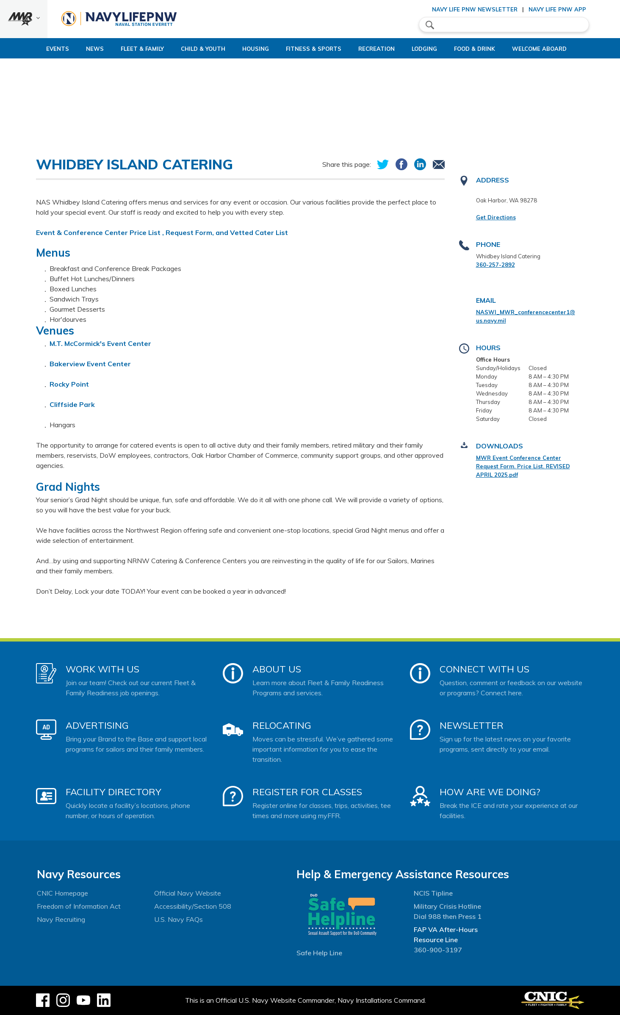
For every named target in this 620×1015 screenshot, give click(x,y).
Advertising (97, 725)
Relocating (281, 725)
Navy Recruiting (61, 919)
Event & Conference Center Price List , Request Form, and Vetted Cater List (162, 232)
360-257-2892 (495, 264)
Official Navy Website (187, 893)
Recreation (376, 48)
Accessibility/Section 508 (192, 906)
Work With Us (102, 669)
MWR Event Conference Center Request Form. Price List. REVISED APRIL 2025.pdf (523, 466)
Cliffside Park (72, 404)
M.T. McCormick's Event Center (101, 343)
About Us (276, 669)
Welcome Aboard (561, 48)
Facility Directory (113, 792)
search (430, 25)
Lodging (431, 48)
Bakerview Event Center (90, 364)
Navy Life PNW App (557, 9)
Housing (241, 48)
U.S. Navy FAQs (178, 919)
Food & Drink (488, 48)
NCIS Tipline (433, 893)
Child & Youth (181, 48)
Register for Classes (307, 792)
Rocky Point (69, 384)
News (66, 48)
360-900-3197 (438, 950)
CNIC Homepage (62, 893)
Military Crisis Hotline (447, 906)
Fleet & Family (113, 48)
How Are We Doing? (490, 792)
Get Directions (496, 217)
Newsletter (472, 725)
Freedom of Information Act (79, 906)
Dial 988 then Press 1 (448, 916)
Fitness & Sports (306, 48)
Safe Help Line (319, 953)
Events (28, 48)
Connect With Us (484, 669)
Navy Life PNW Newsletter (475, 9)
